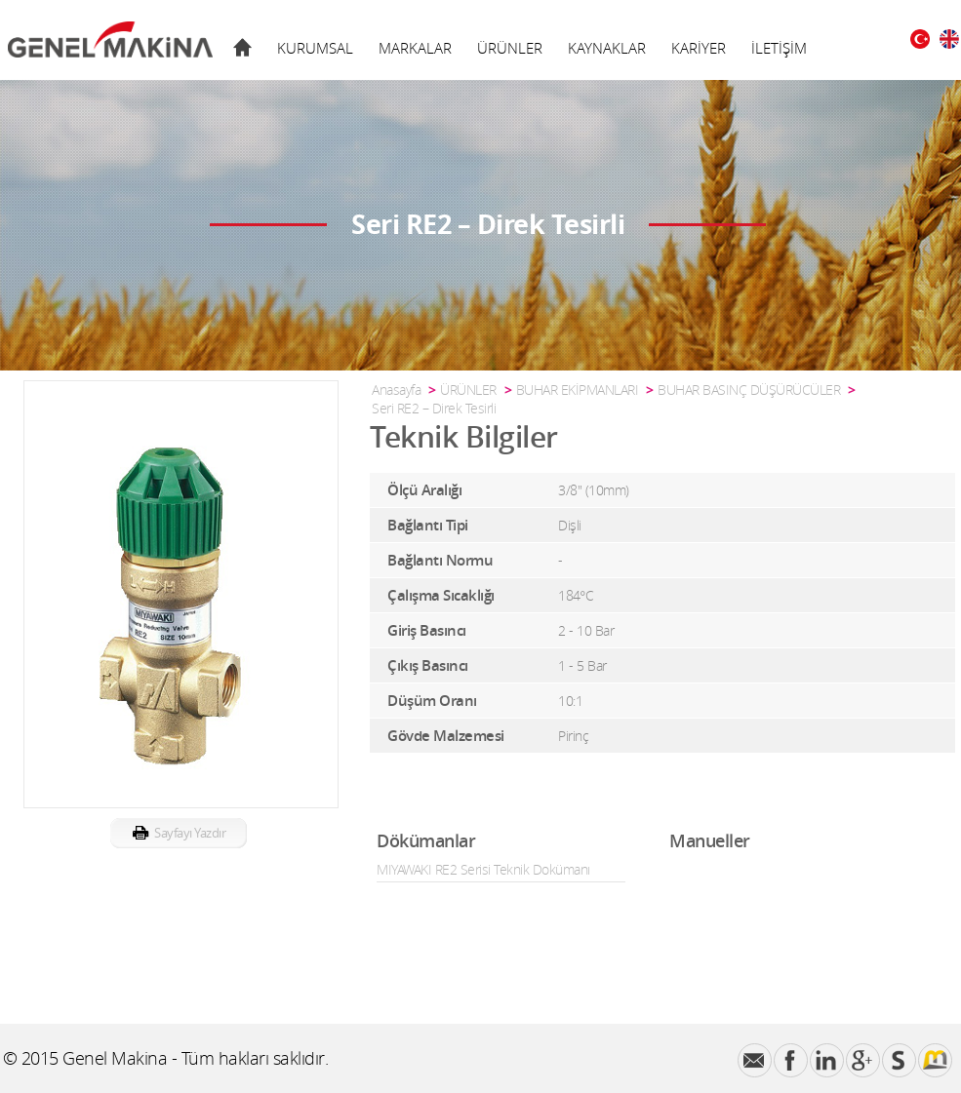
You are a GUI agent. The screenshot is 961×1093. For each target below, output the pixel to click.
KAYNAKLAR (607, 48)
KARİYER (698, 48)
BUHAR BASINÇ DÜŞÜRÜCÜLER (749, 389)
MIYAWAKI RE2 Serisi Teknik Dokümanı (483, 869)
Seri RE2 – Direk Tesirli (434, 408)
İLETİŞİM (779, 48)
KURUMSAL (315, 48)
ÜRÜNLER (509, 48)
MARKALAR (415, 48)
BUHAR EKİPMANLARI (577, 389)
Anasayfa (396, 389)
